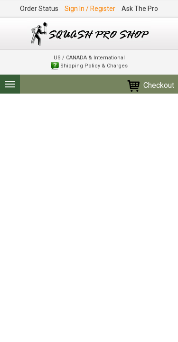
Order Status (39, 8)
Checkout (150, 85)
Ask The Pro (140, 8)
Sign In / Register (90, 8)
